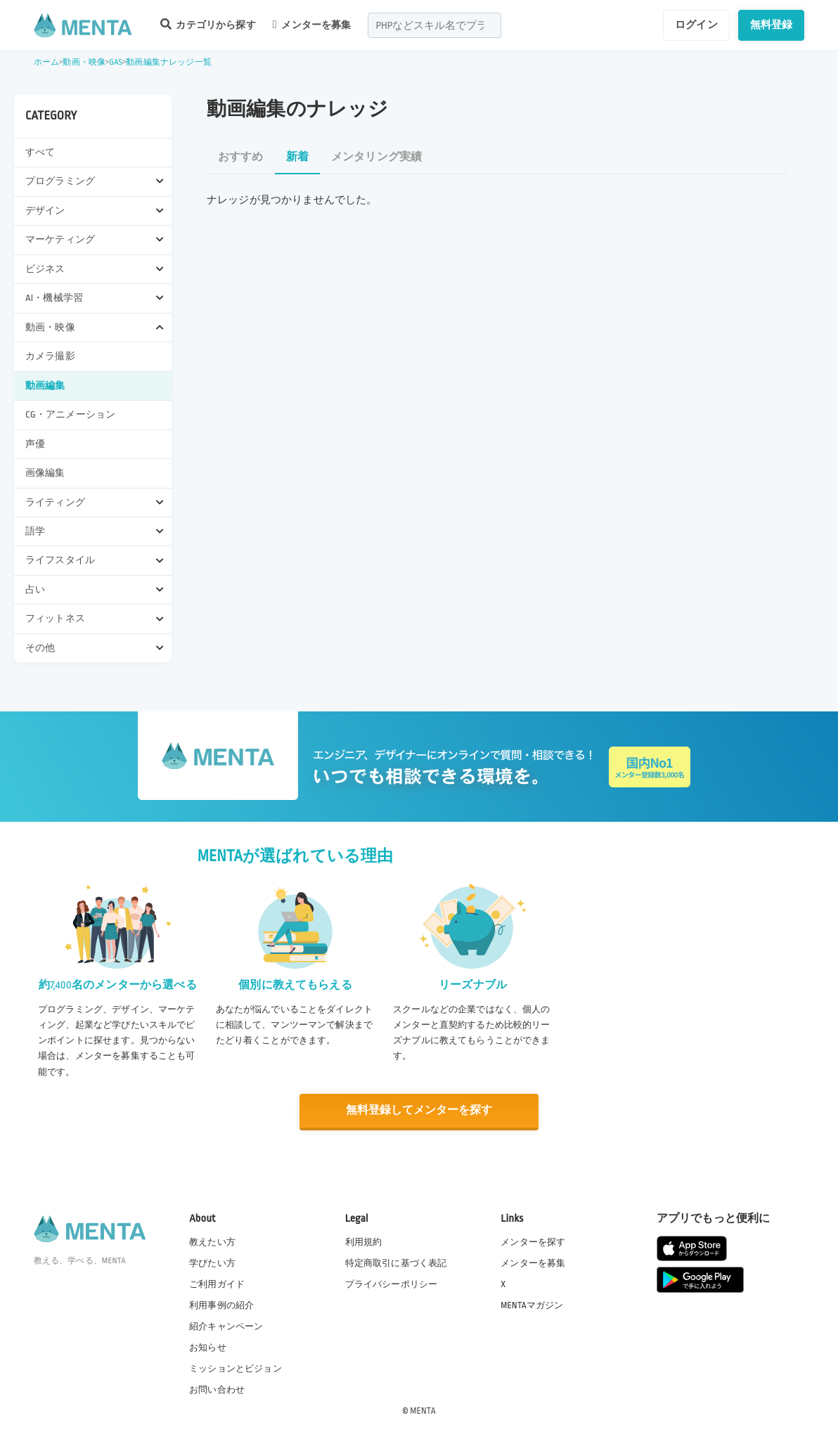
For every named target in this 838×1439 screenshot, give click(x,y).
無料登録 (771, 24)
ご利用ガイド (217, 1283)
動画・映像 (84, 62)
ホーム (46, 62)
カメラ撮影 (50, 356)
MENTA (423, 1410)
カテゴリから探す (208, 24)
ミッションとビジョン (235, 1368)
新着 (297, 157)
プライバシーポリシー (391, 1283)
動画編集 (45, 385)
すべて (40, 152)
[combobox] (434, 25)
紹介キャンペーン (226, 1326)
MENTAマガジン (532, 1304)
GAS (115, 62)
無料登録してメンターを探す (419, 1110)
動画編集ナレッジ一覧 (169, 62)
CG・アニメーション (70, 414)
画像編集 (45, 472)
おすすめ (241, 157)
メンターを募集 (312, 24)
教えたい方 (212, 1241)
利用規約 (363, 1241)
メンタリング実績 (376, 157)
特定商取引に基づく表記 (396, 1262)
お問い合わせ (217, 1389)
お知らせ (207, 1347)
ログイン (696, 24)
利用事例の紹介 (221, 1304)
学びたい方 (212, 1262)
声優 (35, 444)
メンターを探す (533, 1241)
